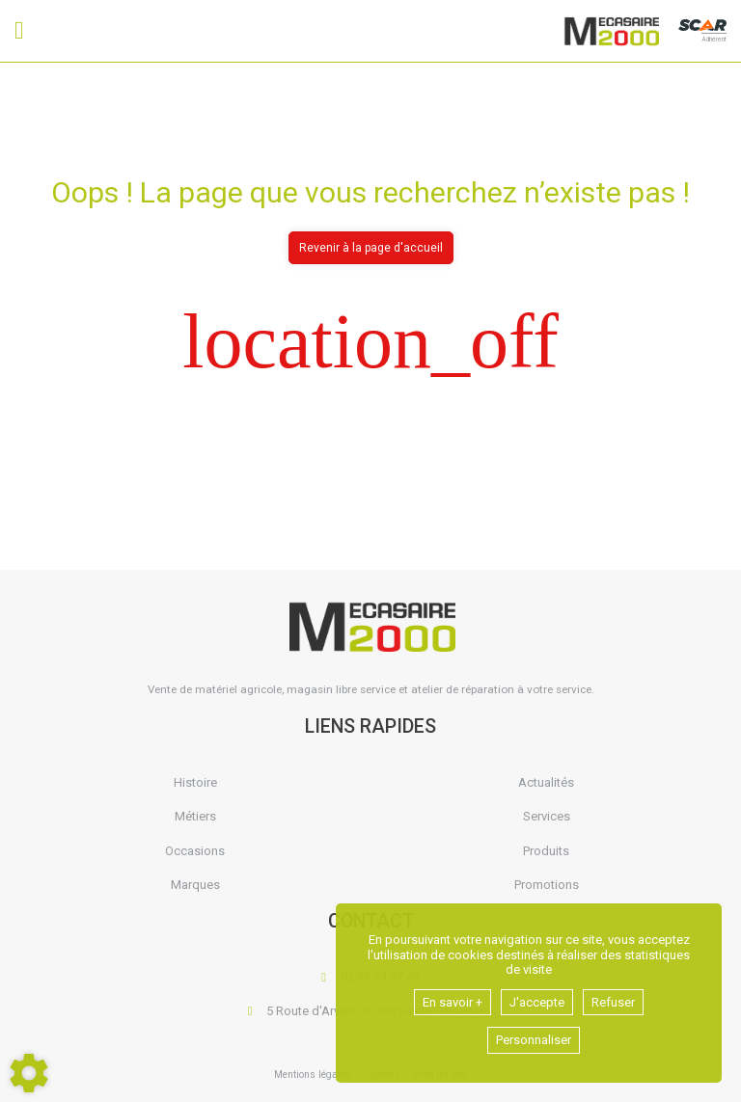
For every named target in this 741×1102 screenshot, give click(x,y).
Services (546, 816)
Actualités (546, 782)
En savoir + (452, 1002)
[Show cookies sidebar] (29, 1073)
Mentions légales (312, 1074)
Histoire (195, 782)
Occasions (195, 851)
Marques (195, 884)
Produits (546, 851)
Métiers (195, 816)
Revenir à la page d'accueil (371, 248)
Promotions (546, 884)
